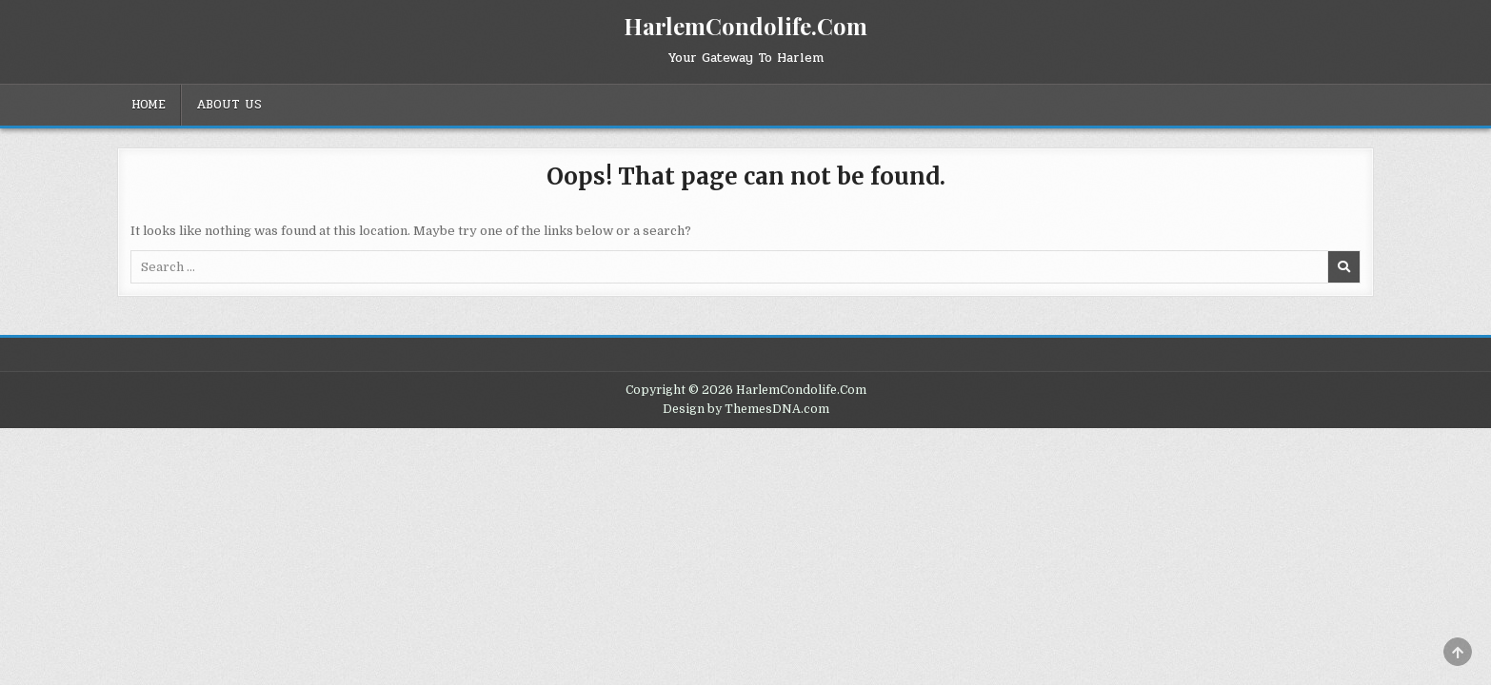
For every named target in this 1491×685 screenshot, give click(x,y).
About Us (229, 104)
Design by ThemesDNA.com (746, 409)
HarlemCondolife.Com (745, 25)
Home (148, 104)
